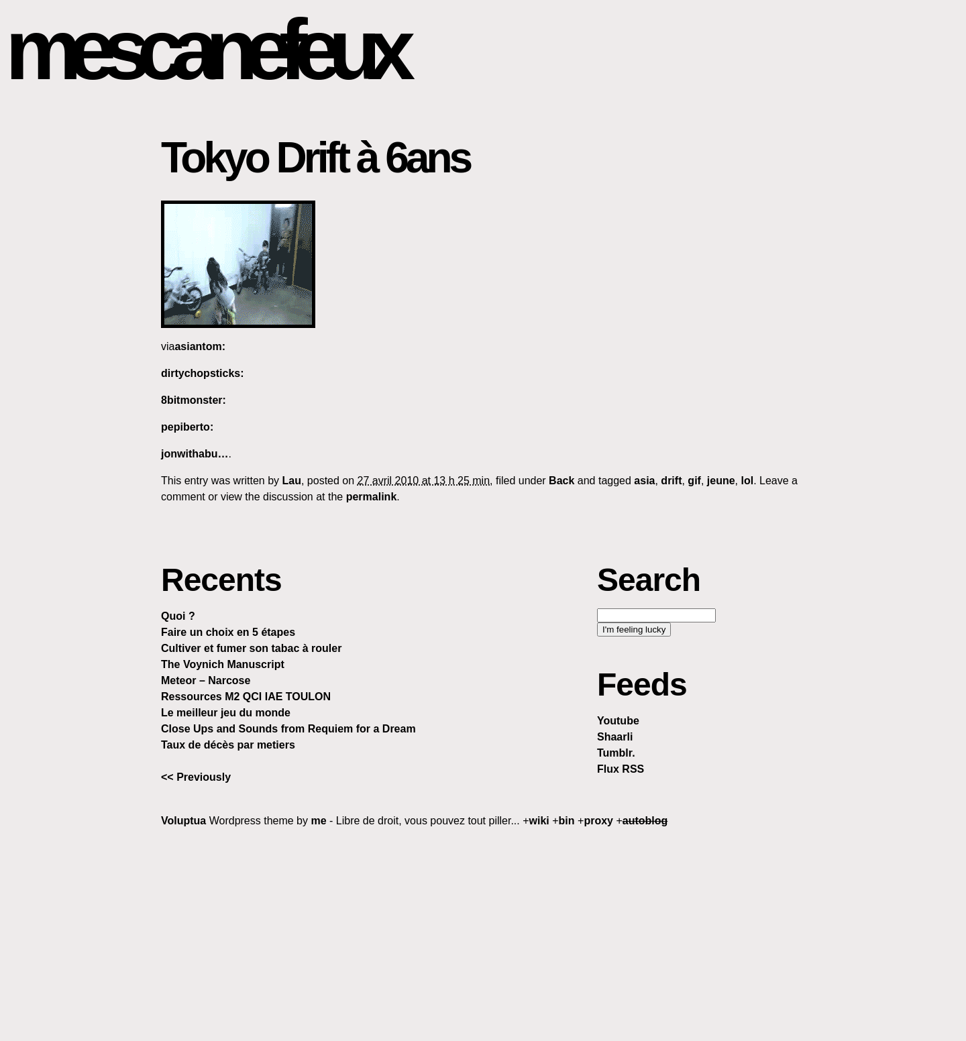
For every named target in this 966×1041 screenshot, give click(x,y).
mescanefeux (203, 49)
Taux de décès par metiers (228, 745)
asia (644, 480)
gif (694, 480)
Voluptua (183, 820)
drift (671, 480)
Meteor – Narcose (205, 680)
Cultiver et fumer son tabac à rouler (251, 648)
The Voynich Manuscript (222, 664)
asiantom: (199, 346)
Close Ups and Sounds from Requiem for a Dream (288, 728)
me (318, 820)
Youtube (618, 720)
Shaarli (615, 737)
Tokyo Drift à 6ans (315, 157)
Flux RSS (620, 769)
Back (561, 480)
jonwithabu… (194, 453)
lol (747, 480)
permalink (371, 496)
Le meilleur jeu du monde (225, 712)
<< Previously (196, 777)
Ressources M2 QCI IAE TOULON (246, 696)
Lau (291, 480)
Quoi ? (178, 616)
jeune (721, 480)
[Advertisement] (483, 934)
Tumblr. (616, 753)
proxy (598, 820)
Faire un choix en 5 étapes (228, 632)
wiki (539, 820)
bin (567, 820)
